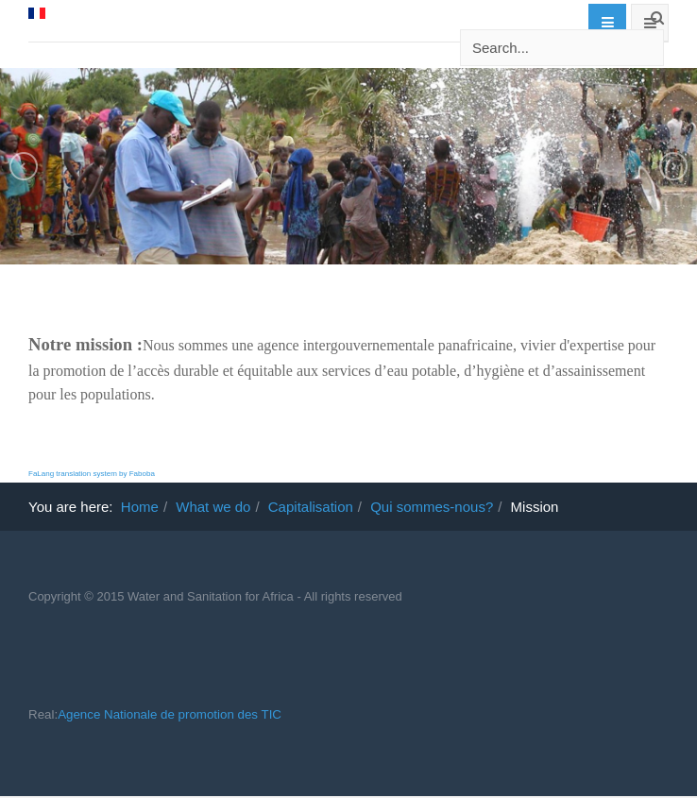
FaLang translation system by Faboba (91, 473)
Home (140, 507)
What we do (213, 507)
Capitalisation (310, 507)
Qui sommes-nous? (431, 507)
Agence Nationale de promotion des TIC (169, 714)
